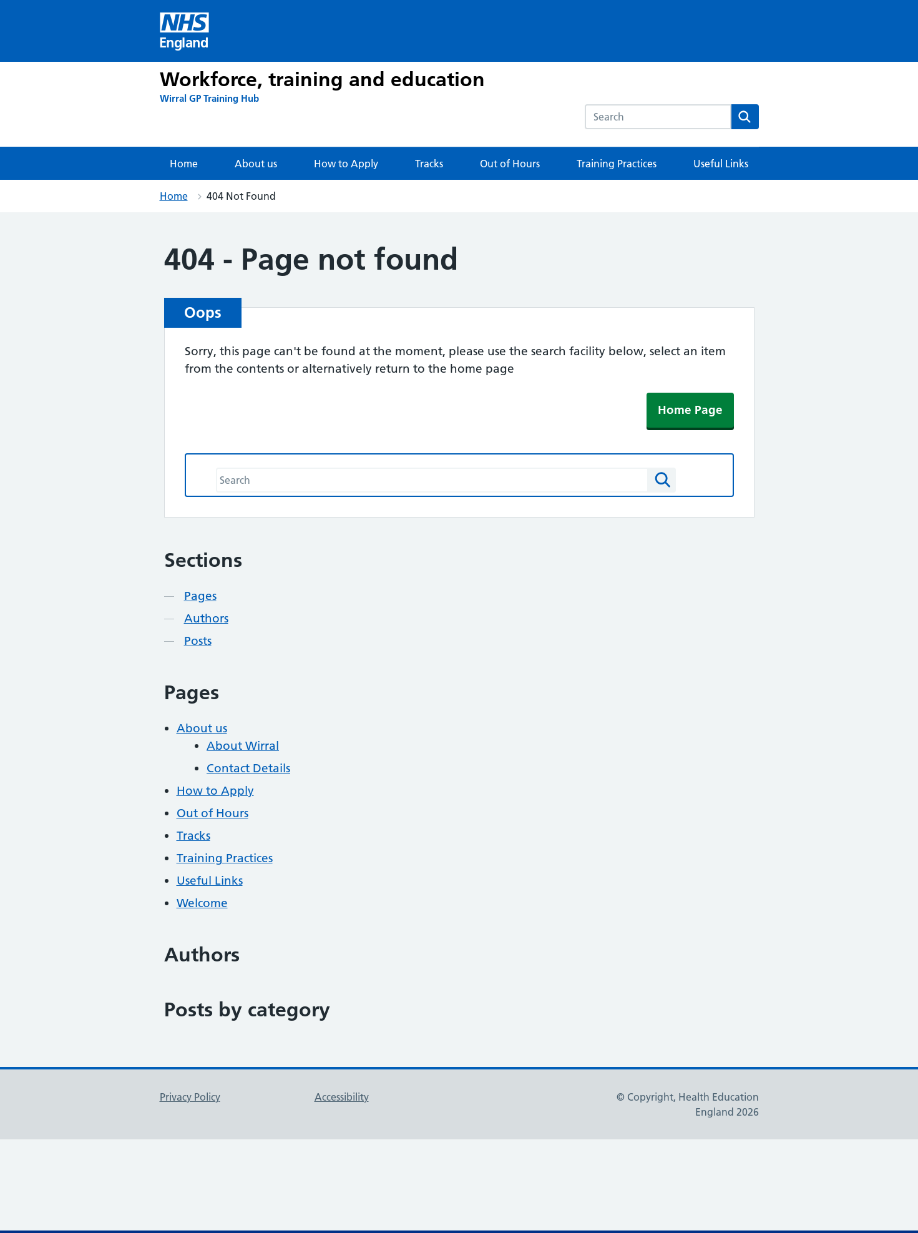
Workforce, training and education (322, 79)
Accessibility (342, 1097)
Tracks (429, 163)
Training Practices (617, 163)
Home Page (690, 410)
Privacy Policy (190, 1097)
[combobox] (658, 116)
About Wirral (243, 746)
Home (184, 163)
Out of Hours (510, 163)
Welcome (202, 903)
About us (256, 163)
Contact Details (248, 768)
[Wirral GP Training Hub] (209, 98)
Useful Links (720, 163)
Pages (200, 596)
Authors (206, 618)
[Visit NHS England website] (185, 30)
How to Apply (346, 163)
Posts (198, 641)
